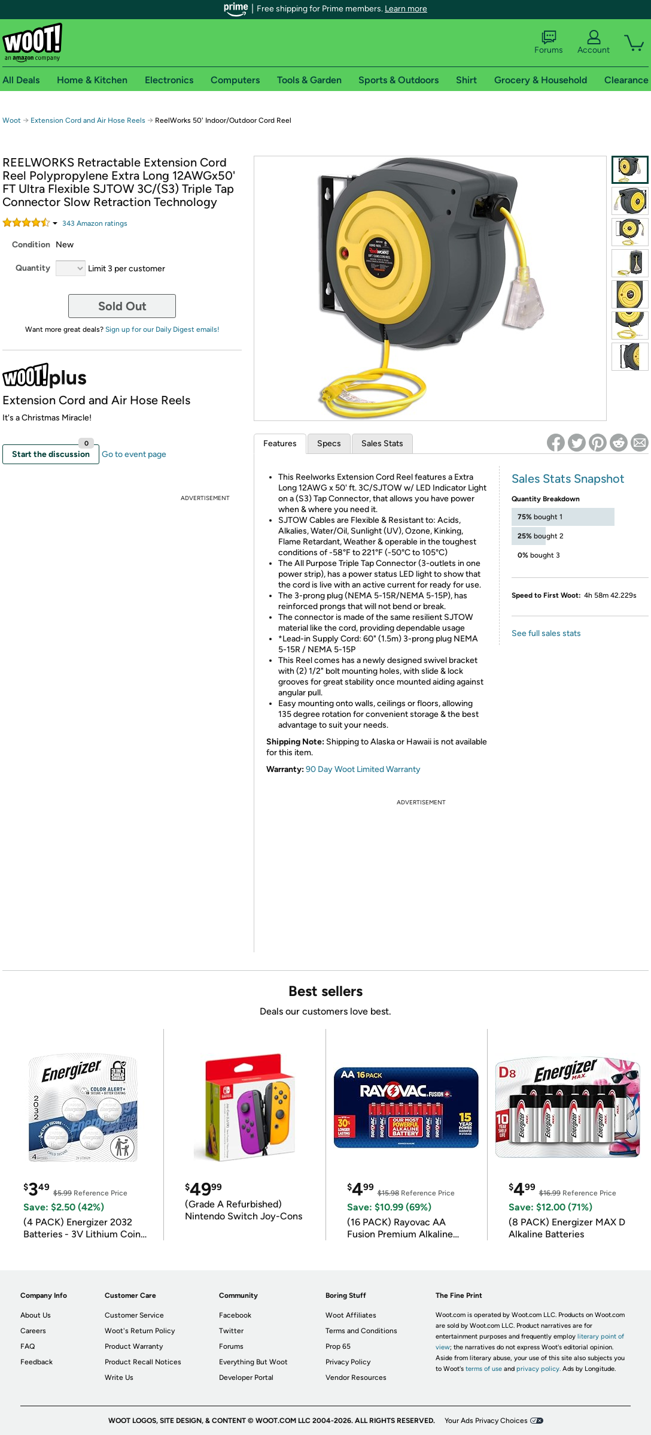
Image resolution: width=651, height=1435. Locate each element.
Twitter (231, 1331)
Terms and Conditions (361, 1331)
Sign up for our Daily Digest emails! (162, 329)
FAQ (27, 1346)
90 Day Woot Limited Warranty (363, 769)
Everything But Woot (253, 1362)
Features (280, 443)
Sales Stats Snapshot (568, 478)
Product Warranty (134, 1346)
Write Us (119, 1377)
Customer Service (134, 1315)
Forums (548, 42)
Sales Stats (382, 443)
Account (593, 42)
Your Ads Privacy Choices (486, 1420)
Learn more (406, 9)
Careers (33, 1331)
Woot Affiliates (351, 1315)
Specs (329, 443)
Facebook (235, 1315)
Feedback (36, 1362)
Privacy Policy (348, 1362)
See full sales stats (546, 633)
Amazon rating (94, 223)
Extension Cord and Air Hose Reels (88, 120)
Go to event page (134, 454)
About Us (35, 1315)
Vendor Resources (356, 1377)
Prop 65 (338, 1346)
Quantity (33, 268)
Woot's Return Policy (140, 1331)
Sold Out (122, 306)
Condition (31, 245)
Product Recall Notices (143, 1362)
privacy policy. (538, 1369)
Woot (11, 120)
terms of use (484, 1369)
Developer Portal (246, 1377)
